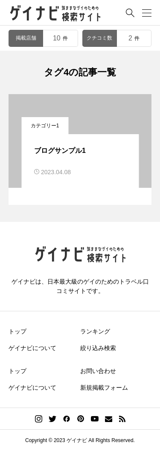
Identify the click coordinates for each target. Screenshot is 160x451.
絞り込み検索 (98, 348)
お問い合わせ (98, 371)
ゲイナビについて (32, 348)
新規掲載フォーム (104, 387)
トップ (17, 331)
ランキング (95, 331)
